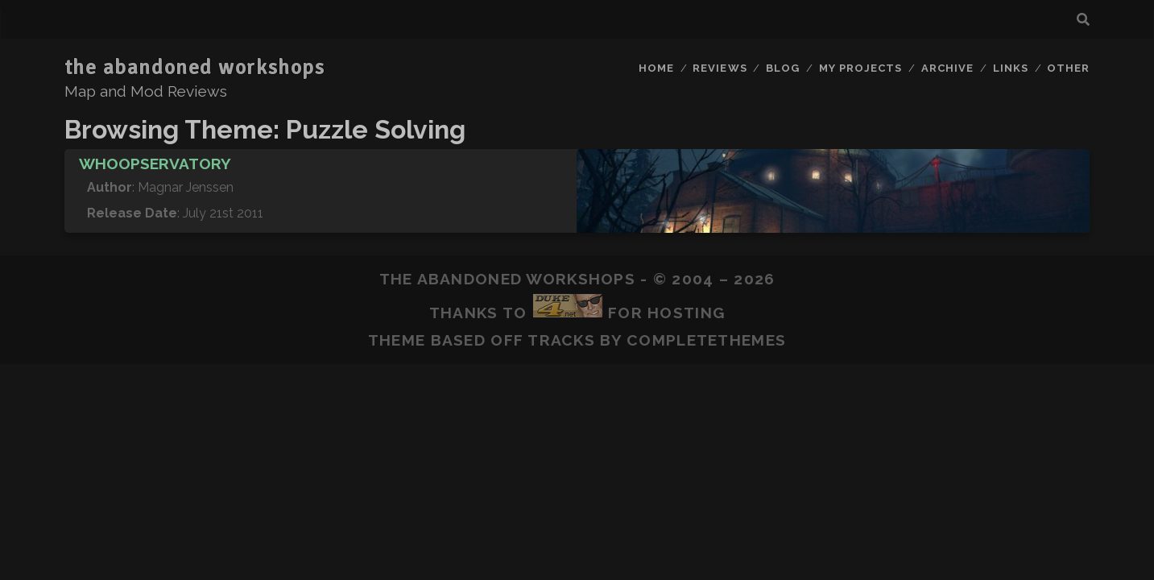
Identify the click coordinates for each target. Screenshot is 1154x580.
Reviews (720, 68)
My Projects (860, 68)
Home (656, 68)
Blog (783, 68)
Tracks (561, 340)
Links (1010, 68)
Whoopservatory (155, 163)
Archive (947, 68)
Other (1068, 68)
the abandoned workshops (194, 68)
